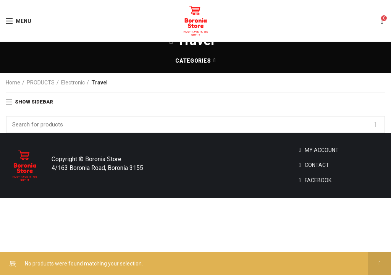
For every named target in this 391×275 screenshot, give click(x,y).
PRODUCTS (41, 82)
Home (13, 82)
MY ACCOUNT (322, 150)
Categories (193, 61)
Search (375, 124)
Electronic (73, 82)
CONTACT (317, 165)
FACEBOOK (318, 180)
